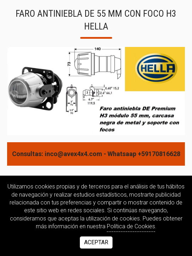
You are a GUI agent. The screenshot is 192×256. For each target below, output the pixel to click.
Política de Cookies (131, 226)
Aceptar (96, 242)
